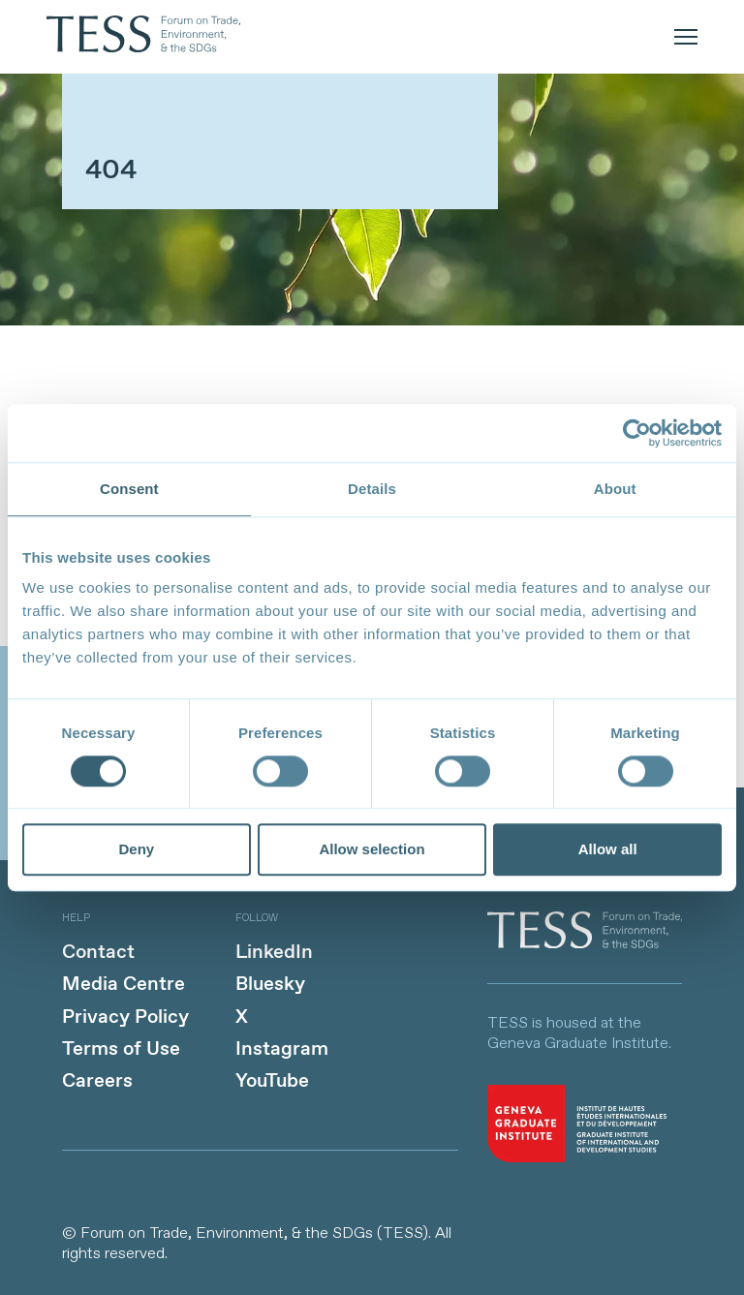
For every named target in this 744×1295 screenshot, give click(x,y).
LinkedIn (274, 953)
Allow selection (371, 850)
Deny (136, 850)
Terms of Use (121, 1049)
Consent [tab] (129, 488)
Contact (98, 953)
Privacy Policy (125, 1017)
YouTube (272, 1081)
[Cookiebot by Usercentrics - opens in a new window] (637, 432)
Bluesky (270, 984)
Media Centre (123, 984)
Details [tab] (372, 488)
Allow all (607, 850)
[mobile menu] (686, 37)
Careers (97, 1081)
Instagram (281, 1049)
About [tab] (615, 488)
